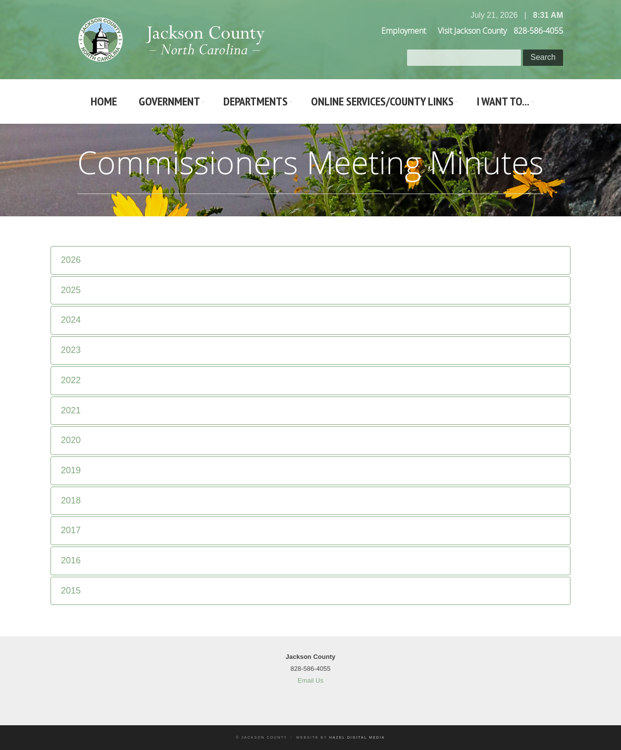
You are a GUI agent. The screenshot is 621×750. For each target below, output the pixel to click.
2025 (71, 290)
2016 (71, 560)
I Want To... (503, 101)
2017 (71, 530)
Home (104, 101)
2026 (71, 260)
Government (169, 101)
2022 (71, 380)
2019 (71, 470)
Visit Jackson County (472, 30)
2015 (71, 591)
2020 (71, 440)
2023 (71, 350)
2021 (71, 410)
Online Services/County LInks (382, 101)
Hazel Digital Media (357, 737)
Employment (403, 30)
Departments (255, 101)
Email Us (310, 680)
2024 (71, 320)
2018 (71, 500)
